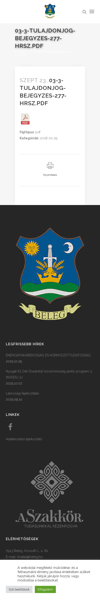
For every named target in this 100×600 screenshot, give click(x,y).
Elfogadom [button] (45, 589)
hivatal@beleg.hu (30, 557)
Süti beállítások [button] (19, 589)
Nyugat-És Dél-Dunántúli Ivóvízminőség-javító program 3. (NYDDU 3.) (49, 374)
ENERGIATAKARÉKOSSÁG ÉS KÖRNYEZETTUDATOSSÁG (48, 355)
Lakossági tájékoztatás (22, 393)
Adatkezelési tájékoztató (24, 439)
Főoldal (20, 51)
